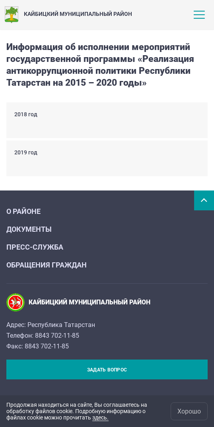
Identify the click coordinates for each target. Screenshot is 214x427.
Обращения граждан (46, 265)
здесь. (100, 417)
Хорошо (189, 411)
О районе (23, 211)
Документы (29, 229)
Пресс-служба (34, 247)
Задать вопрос (107, 370)
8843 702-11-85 (57, 335)
